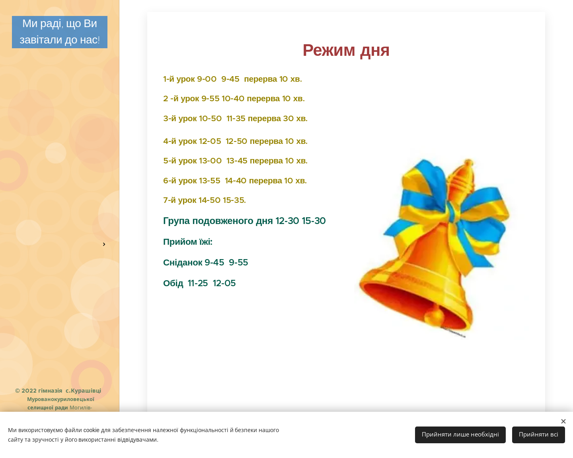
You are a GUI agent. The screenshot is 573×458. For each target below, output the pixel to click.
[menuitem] (59, 102)
